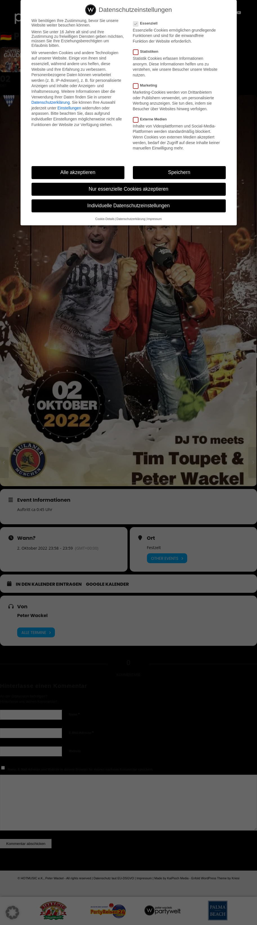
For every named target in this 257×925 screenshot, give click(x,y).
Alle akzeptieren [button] (77, 172)
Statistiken (148, 51)
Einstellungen (69, 108)
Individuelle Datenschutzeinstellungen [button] (128, 205)
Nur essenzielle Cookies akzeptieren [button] (128, 189)
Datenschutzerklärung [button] (131, 219)
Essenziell (147, 23)
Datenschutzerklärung (51, 102)
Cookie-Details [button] (105, 219)
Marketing (147, 85)
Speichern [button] (179, 172)
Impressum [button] (154, 219)
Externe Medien (152, 119)
